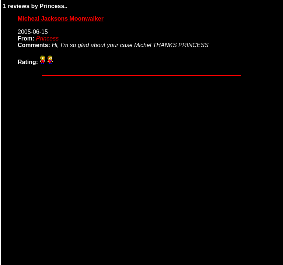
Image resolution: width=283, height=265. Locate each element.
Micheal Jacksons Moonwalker (61, 18)
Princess (47, 38)
